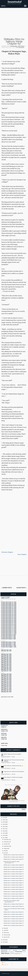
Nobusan (15, 950)
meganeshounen (7, 760)
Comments (5, 964)
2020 (4, 831)
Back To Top (3, 972)
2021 (4, 828)
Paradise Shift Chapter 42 (6, 756)
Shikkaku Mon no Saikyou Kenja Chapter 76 (14, 874)
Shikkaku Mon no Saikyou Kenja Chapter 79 (14, 867)
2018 (4, 835)
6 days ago (13, 779)
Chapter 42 (3, 726)
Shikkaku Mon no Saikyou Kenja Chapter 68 (14, 891)
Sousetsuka (14, 1)
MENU (13, 6)
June (5, 853)
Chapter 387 (4, 734)
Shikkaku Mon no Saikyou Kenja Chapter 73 (14, 880)
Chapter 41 (3, 727)
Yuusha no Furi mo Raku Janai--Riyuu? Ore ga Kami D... (14, 909)
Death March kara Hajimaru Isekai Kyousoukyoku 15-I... (11, 862)
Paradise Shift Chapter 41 (6, 774)
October (6, 844)
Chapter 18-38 (4, 730)
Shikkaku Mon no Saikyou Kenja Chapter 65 (14, 898)
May (5, 928)
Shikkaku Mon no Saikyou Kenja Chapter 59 (14, 918)
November (6, 841)
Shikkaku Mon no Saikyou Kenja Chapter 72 (14, 882)
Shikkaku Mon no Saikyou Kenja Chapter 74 (14, 878)
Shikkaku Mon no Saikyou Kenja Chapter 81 (14, 859)
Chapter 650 (4, 739)
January (6, 937)
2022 (4, 826)
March (5, 932)
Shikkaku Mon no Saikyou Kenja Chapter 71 (14, 885)
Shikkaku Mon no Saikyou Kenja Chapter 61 (14, 914)
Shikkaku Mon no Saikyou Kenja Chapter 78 (14, 869)
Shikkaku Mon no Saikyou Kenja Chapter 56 (14, 925)
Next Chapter (22, 554)
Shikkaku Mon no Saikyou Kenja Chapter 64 (14, 904)
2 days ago (13, 768)
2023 (4, 824)
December (6, 839)
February (6, 935)
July (5, 850)
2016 (4, 939)
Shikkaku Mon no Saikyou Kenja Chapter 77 (14, 871)
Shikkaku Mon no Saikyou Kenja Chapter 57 (14, 923)
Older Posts (22, 587)
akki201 (5, 754)
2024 (4, 822)
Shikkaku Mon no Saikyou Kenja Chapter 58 (14, 921)
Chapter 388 (4, 735)
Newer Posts (6, 587)
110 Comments (20, 47)
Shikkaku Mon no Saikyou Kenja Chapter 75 (14, 876)
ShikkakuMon (13, 46)
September (6, 846)
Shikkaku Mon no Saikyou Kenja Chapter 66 (14, 896)
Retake (12, 951)
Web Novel (21, 46)
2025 (4, 819)
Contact (20, 973)
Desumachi (4, 950)
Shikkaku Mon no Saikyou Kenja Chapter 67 (14, 894)
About (16, 973)
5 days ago (13, 774)
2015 (4, 942)
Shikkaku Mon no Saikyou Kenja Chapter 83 (14, 854)
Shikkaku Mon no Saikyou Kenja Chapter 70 (14, 887)
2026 (4, 817)
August (5, 848)
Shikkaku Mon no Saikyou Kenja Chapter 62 (14, 41)
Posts (4, 962)
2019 (4, 833)
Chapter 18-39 (4, 731)
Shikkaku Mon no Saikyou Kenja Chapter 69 (14, 889)
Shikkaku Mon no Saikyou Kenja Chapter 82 (14, 857)
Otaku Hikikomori (8, 765)
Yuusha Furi (17, 953)
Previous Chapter (7, 552)
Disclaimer (16, 974)
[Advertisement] (14, 23)
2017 (4, 837)
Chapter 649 (4, 738)
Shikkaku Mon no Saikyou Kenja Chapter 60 (14, 916)
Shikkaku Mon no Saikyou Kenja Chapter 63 (14, 906)
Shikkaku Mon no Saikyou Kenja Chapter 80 (14, 865)
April (5, 930)
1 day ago (13, 756)
